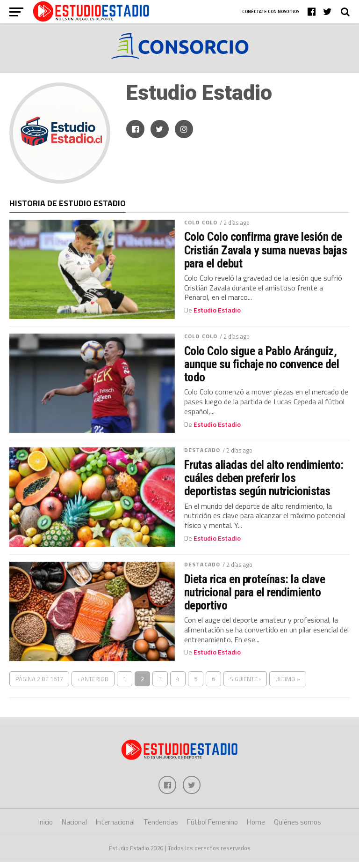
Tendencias (161, 822)
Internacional (115, 822)
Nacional (74, 822)
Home (256, 822)
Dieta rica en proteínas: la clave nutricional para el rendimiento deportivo (254, 592)
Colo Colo (200, 222)
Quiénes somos (297, 822)
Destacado (202, 450)
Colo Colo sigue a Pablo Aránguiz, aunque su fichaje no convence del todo (261, 364)
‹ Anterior (93, 679)
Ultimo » (287, 679)
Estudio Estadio (217, 310)
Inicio (45, 822)
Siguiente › (245, 679)
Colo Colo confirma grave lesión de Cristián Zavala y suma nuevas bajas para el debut (265, 249)
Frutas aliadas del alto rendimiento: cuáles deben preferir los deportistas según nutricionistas (264, 478)
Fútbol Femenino (212, 822)
